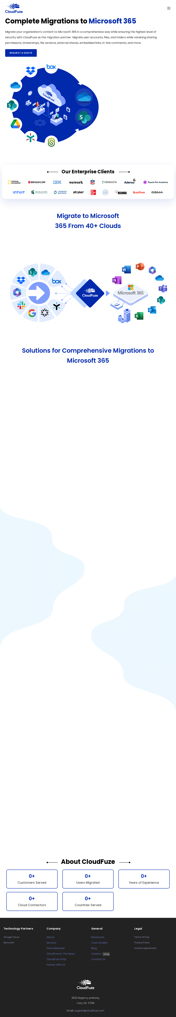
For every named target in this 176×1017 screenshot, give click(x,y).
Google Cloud (11, 937)
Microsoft (9, 942)
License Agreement (145, 948)
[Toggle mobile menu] (169, 8)
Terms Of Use (141, 937)
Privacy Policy (142, 942)
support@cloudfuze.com (89, 1010)
